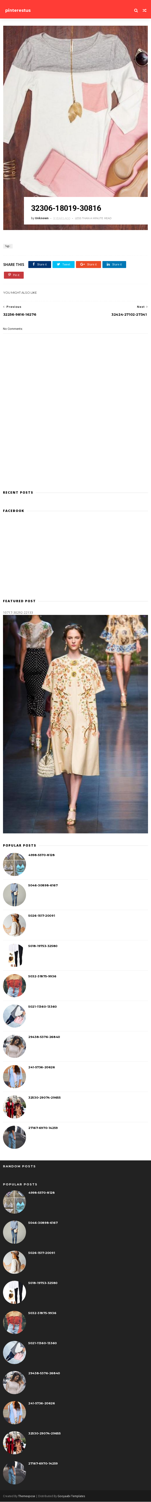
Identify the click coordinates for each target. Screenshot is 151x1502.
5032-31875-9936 (42, 976)
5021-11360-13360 (42, 1007)
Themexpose (26, 1496)
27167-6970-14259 (43, 1128)
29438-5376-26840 (44, 1037)
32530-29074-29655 (44, 1098)
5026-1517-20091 (41, 916)
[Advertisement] (75, 558)
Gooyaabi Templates (71, 1496)
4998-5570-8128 (41, 855)
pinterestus (18, 10)
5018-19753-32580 (43, 946)
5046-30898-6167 (43, 886)
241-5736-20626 (41, 1067)
